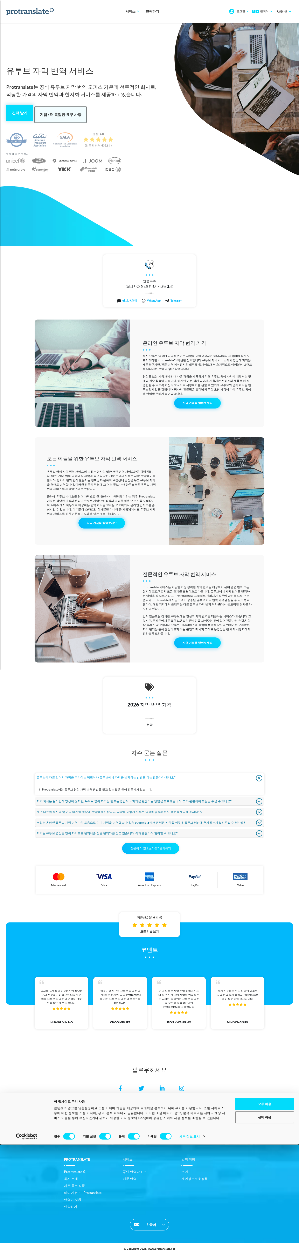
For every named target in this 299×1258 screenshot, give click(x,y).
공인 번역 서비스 (135, 1174)
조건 (184, 1174)
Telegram (176, 298)
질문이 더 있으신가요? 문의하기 (150, 851)
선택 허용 (264, 1231)
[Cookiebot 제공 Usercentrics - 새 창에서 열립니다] (27, 1250)
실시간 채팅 (129, 298)
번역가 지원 (72, 1202)
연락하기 (152, 11)
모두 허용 (264, 1217)
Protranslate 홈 (75, 1174)
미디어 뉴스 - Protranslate (83, 1195)
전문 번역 (130, 1181)
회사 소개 (71, 1181)
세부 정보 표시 (189, 1250)
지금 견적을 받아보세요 (197, 401)
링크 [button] (149, 1143)
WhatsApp (154, 298)
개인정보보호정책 (194, 1181)
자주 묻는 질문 (74, 1188)
